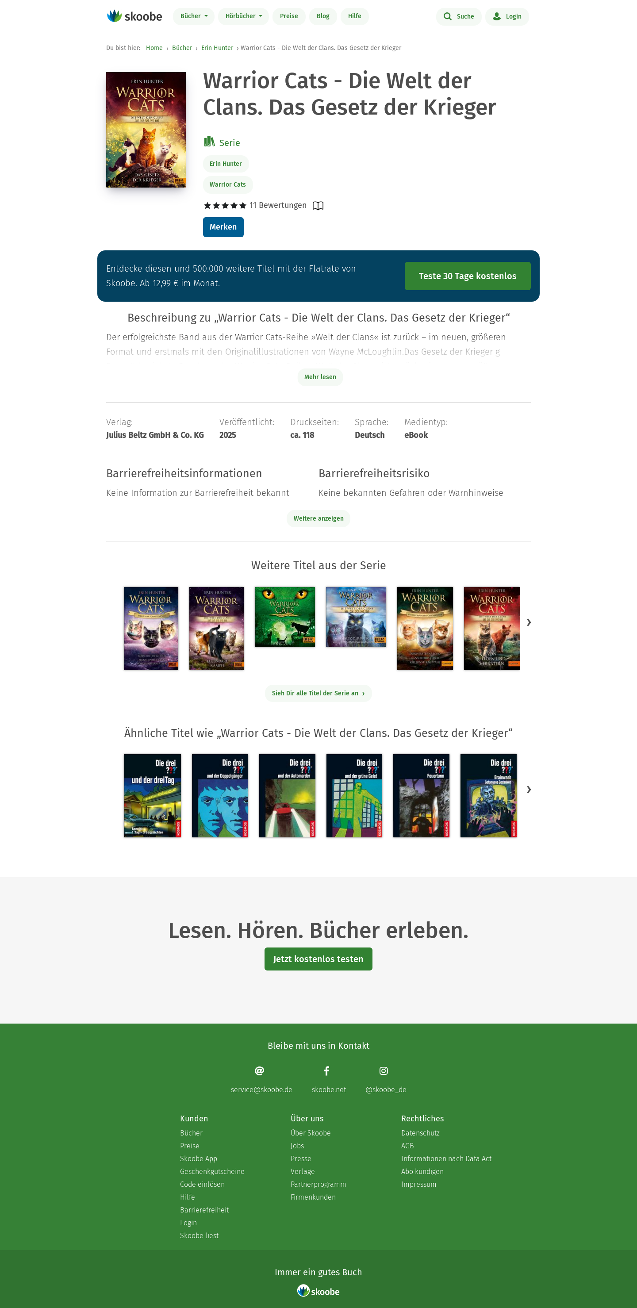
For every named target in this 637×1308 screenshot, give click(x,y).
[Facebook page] (329, 1080)
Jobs (297, 1146)
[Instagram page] (386, 1080)
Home (154, 48)
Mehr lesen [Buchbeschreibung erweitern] (320, 377)
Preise (289, 16)
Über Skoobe (311, 1133)
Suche (459, 16)
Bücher (191, 16)
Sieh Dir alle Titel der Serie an (318, 693)
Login (507, 16)
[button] (529, 622)
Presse (301, 1159)
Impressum (419, 1184)
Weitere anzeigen (319, 518)
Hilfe (354, 16)
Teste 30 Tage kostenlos (468, 276)
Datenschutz (420, 1133)
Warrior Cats (228, 184)
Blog (323, 16)
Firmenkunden (313, 1197)
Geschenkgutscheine (212, 1171)
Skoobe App (198, 1159)
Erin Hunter (217, 48)
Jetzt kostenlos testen (318, 959)
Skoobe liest (199, 1235)
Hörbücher (241, 16)
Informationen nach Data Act (446, 1159)
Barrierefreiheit (204, 1210)
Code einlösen (202, 1184)
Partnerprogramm (318, 1184)
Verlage (303, 1171)
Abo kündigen (422, 1171)
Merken (223, 227)
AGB (407, 1146)
